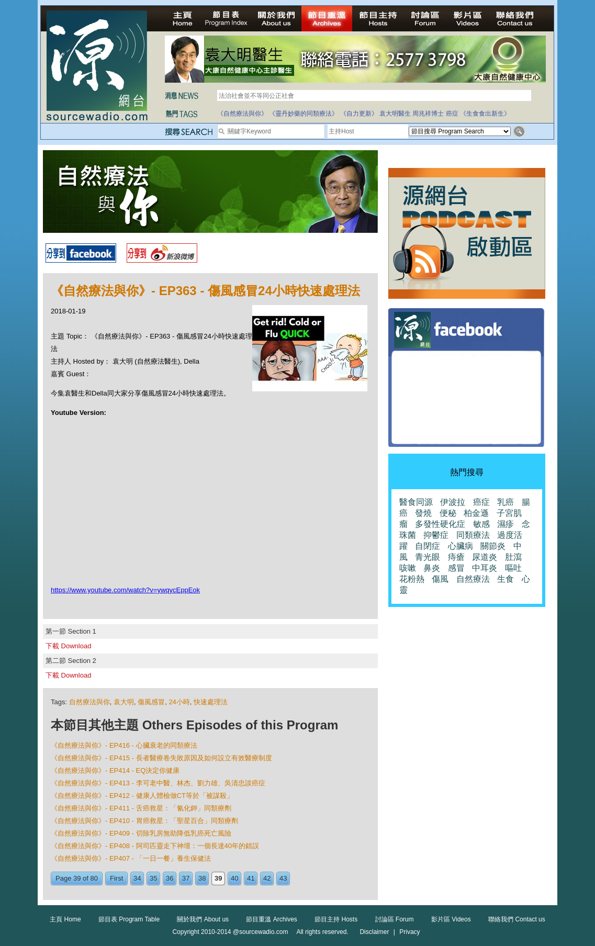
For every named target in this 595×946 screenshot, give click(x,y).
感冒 (456, 568)
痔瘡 (456, 557)
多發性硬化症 (440, 524)
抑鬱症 (435, 535)
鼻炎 (431, 568)
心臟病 (460, 546)
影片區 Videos (451, 919)
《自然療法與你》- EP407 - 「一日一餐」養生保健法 (131, 858)
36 (169, 878)
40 (234, 878)
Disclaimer (374, 932)
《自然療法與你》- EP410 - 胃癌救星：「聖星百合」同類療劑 (144, 821)
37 (185, 878)
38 (202, 878)
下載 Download (68, 646)
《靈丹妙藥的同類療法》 (303, 113)
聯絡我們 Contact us (516, 919)
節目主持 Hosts (336, 919)
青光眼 (427, 557)
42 (267, 878)
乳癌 (505, 502)
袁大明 (124, 702)
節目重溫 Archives (271, 919)
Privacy (409, 932)
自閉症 (427, 546)
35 (153, 878)
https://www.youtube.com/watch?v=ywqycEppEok (125, 590)
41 (250, 878)
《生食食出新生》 (485, 113)
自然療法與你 (89, 702)
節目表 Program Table (129, 919)
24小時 (179, 702)
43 (283, 878)
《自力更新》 (359, 113)
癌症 (452, 113)
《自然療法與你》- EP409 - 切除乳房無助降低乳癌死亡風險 (141, 833)
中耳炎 (484, 568)
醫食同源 (416, 502)
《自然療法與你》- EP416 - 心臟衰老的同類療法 (124, 745)
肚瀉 (513, 557)
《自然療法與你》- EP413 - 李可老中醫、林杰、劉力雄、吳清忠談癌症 (158, 783)
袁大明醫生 (395, 113)
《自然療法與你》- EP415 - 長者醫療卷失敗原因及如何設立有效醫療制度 (161, 758)
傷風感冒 (151, 702)
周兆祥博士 (428, 113)
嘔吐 (513, 568)
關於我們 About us (203, 919)
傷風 (440, 579)
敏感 (481, 524)
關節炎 (493, 546)
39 (218, 878)
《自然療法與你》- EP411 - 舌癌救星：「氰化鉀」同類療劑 (141, 808)
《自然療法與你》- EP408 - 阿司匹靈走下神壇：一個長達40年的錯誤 (155, 846)
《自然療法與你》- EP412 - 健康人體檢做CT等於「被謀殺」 (142, 795)
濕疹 (505, 524)
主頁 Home (65, 919)
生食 (505, 579)
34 (137, 878)
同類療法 (473, 535)
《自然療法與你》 (242, 113)
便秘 (448, 513)
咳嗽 (407, 568)
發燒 (423, 513)
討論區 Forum (394, 919)
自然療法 (473, 579)
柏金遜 (476, 513)
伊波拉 (452, 502)
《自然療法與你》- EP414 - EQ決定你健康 (115, 770)
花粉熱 (411, 579)
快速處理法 (211, 702)
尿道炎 (484, 557)
